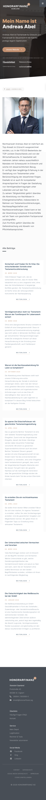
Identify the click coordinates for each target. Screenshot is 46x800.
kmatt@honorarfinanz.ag (21, 700)
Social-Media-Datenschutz (17, 774)
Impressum (35, 774)
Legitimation (14, 733)
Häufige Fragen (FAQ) (18, 715)
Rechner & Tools (16, 737)
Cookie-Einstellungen (23, 777)
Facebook (16, 751)
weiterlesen (21, 299)
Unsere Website (12, 50)
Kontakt (13, 718)
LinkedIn (15, 759)
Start (8, 89)
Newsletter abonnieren (19, 740)
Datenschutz (28, 770)
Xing (14, 755)
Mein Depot (14, 729)
